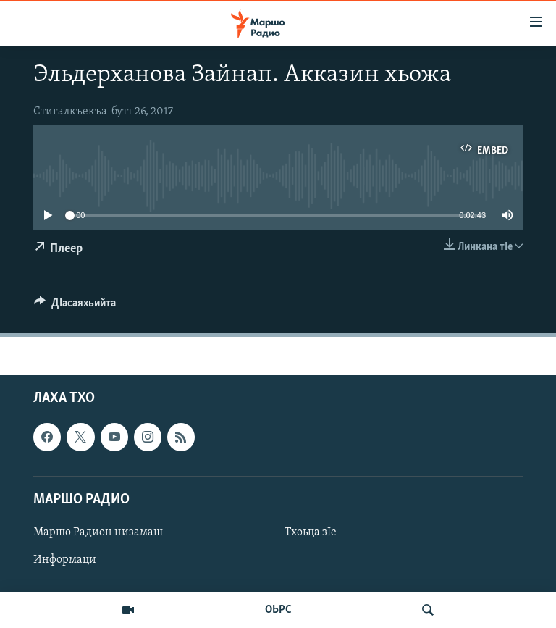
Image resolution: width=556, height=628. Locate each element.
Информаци (64, 560)
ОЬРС (278, 610)
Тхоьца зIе (311, 532)
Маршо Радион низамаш (98, 532)
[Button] (75, 306)
